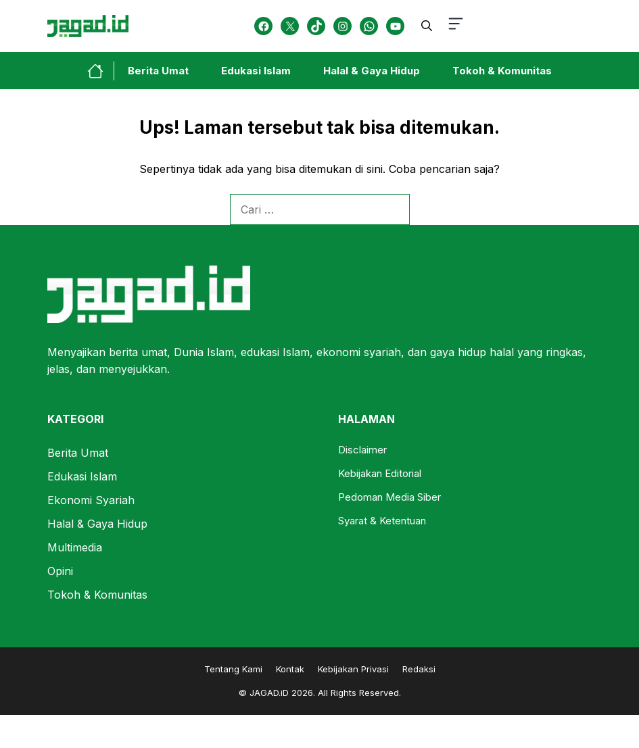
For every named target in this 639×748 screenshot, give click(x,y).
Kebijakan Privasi (353, 669)
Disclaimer (362, 449)
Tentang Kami (233, 669)
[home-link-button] (100, 70)
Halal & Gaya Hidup (371, 70)
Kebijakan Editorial (379, 473)
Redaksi (418, 669)
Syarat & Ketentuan (382, 520)
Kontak (290, 669)
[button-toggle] (456, 26)
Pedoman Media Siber (389, 497)
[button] (426, 25)
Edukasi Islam (256, 70)
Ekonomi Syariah (91, 500)
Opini (60, 571)
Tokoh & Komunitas (502, 70)
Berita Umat (158, 70)
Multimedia (74, 547)
